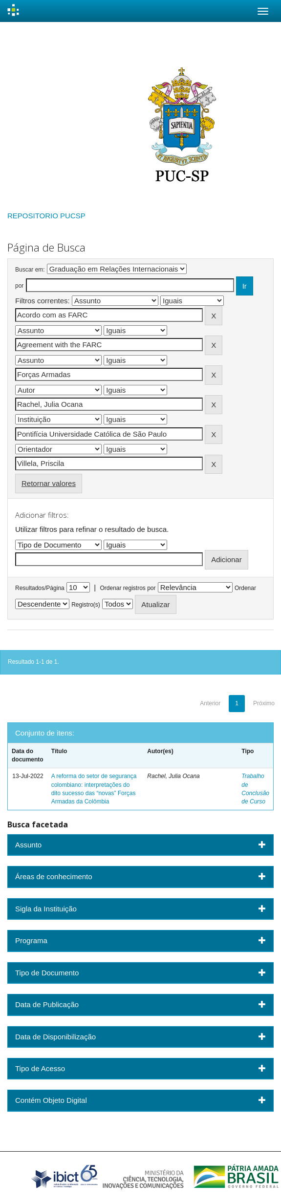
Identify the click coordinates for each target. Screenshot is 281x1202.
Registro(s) (85, 604)
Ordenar (245, 588)
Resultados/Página (40, 588)
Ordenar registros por (127, 588)
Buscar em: (30, 269)
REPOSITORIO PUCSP (46, 215)
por (19, 285)
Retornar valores (49, 483)
